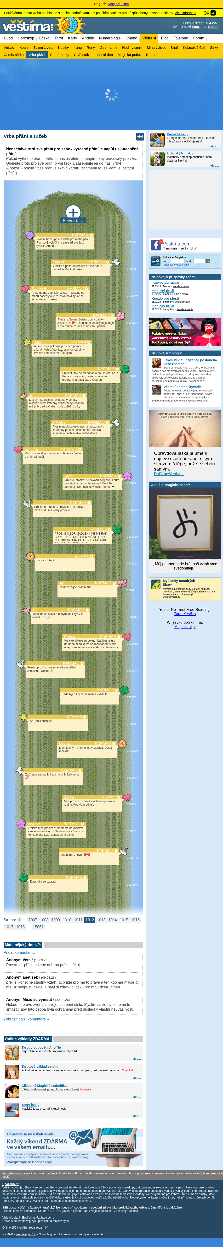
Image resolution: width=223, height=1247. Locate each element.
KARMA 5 (68, 449)
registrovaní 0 (38, 1227)
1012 (90, 920)
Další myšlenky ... (169, 474)
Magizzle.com (118, 4)
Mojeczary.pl (185, 627)
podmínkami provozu (150, 1173)
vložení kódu (182, 264)
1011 (78, 920)
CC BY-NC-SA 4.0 (49, 1211)
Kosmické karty (177, 134)
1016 (135, 920)
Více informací (185, 13)
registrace (168, 264)
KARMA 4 (80, 235)
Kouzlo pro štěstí (165, 283)
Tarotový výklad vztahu (40, 1066)
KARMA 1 (71, 824)
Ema (195, 27)
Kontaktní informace (15, 1173)
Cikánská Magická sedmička (44, 1086)
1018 (20, 927)
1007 (33, 920)
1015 (124, 920)
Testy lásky (30, 1105)
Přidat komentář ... (19, 952)
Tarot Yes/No (185, 614)
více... (214, 146)
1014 (112, 920)
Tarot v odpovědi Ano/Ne (41, 1047)
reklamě (52, 1173)
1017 (9, 927)
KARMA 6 (96, 422)
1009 (55, 920)
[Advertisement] (111, 94)
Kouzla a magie (181, 286)
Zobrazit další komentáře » (26, 1019)
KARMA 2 (75, 289)
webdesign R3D (26, 1234)
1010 (67, 920)
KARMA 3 (101, 315)
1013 (101, 920)
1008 (44, 920)
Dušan (213, 27)
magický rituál (163, 291)
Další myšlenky (171, 597)
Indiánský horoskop (180, 153)
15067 (38, 927)
